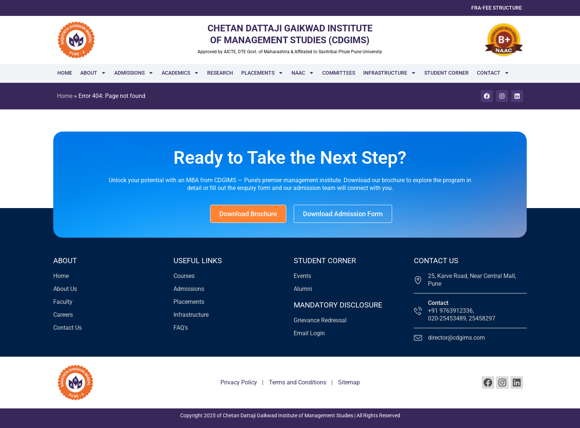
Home (64, 73)
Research (220, 73)
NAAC (302, 73)
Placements (262, 73)
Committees (338, 73)
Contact (493, 73)
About (93, 73)
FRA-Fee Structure (496, 8)
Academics (180, 73)
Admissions (134, 73)
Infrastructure (389, 73)
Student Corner (446, 73)
